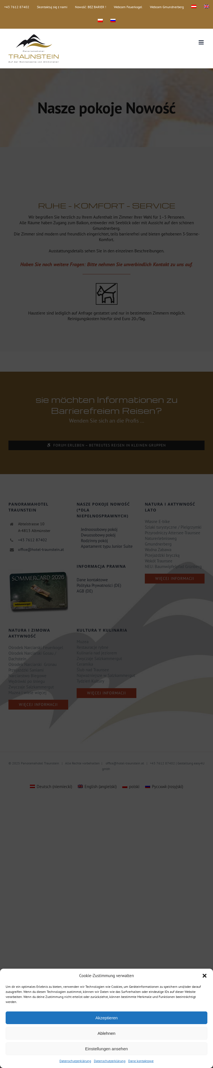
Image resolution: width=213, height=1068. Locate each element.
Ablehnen (106, 1033)
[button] (204, 976)
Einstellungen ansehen (106, 1048)
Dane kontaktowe (141, 1061)
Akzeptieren (106, 1017)
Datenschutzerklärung (75, 1061)
